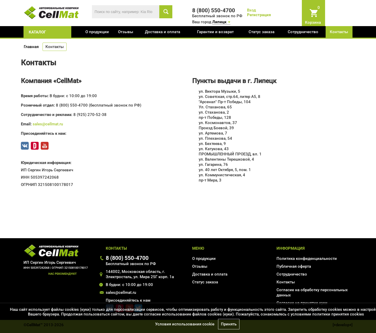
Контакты (339, 32)
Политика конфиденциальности (307, 258)
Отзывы (125, 32)
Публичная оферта (294, 266)
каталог (37, 32)
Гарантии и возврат (215, 32)
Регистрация (259, 15)
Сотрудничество (303, 32)
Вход (251, 10)
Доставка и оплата (162, 32)
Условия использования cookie (184, 324)
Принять (229, 324)
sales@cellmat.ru (48, 124)
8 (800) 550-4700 (127, 258)
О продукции (97, 32)
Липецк (219, 22)
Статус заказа (261, 32)
